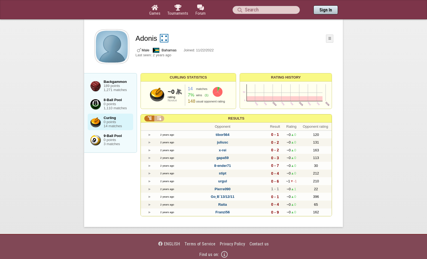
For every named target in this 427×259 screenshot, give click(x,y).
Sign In (325, 10)
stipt (222, 173)
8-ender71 (222, 166)
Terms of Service (199, 243)
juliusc (222, 142)
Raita (222, 204)
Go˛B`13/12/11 (222, 197)
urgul (222, 181)
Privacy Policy (232, 243)
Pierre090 (223, 189)
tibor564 (223, 135)
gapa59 (222, 158)
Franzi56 (222, 212)
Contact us (259, 243)
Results (236, 118)
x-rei (222, 150)
